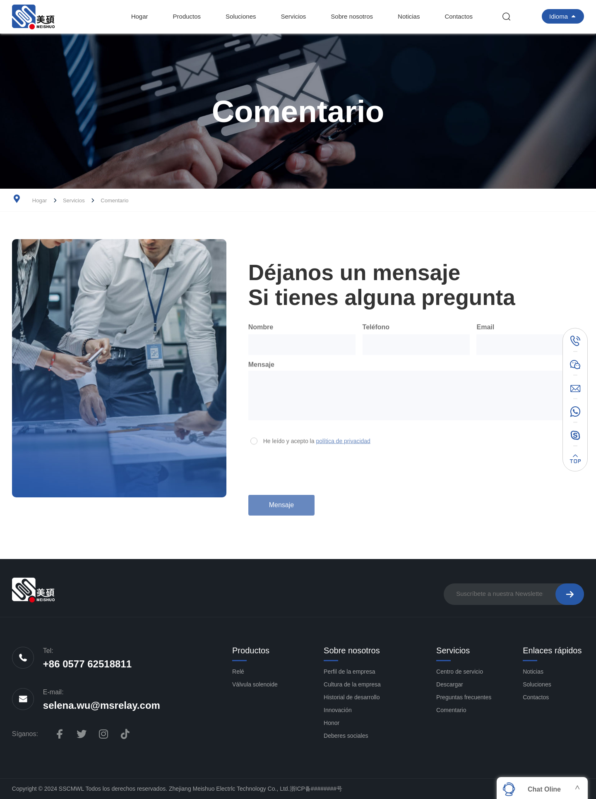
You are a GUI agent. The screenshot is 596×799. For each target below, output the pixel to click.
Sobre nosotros (352, 16)
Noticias (409, 16)
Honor (331, 723)
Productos (187, 16)
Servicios (293, 16)
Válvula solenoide (255, 684)
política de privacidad (343, 439)
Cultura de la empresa (352, 684)
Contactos (459, 16)
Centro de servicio (459, 671)
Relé (238, 671)
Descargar (449, 684)
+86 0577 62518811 (87, 663)
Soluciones (241, 16)
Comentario (114, 200)
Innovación (338, 710)
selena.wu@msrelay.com (101, 705)
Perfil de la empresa (349, 671)
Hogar (139, 16)
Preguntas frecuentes (463, 697)
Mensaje (281, 501)
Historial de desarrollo (352, 697)
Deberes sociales (346, 735)
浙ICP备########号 (316, 788)
